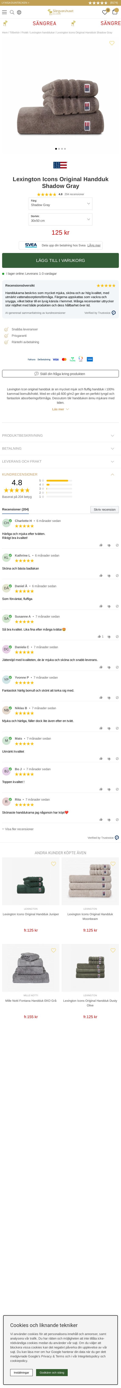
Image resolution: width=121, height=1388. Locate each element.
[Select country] (18, 12)
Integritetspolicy (89, 1356)
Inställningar (21, 1372)
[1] (60, 95)
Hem (5, 32)
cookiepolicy (18, 1360)
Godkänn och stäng (52, 1372)
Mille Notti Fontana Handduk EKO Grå (30, 1000)
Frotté (25, 32)
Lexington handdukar (42, 32)
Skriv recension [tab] (104, 509)
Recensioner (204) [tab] (15, 509)
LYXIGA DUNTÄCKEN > (15, 2)
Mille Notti (31, 995)
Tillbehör (15, 32)
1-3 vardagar (48, 273)
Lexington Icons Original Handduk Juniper (31, 914)
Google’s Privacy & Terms (46, 1356)
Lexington (31, 909)
